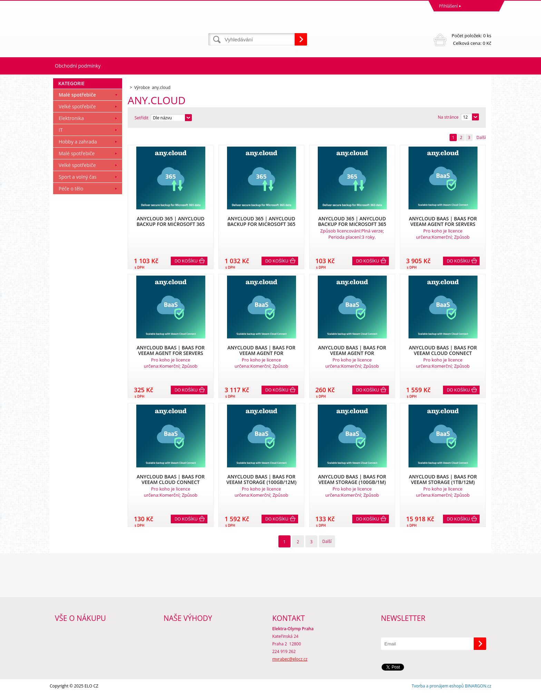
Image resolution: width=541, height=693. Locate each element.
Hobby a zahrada (78, 141)
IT (61, 130)
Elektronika (71, 118)
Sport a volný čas (78, 177)
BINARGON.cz (478, 686)
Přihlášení (448, 6)
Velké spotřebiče (77, 106)
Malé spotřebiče (77, 94)
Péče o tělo (71, 188)
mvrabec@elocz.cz (289, 659)
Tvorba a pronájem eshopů (438, 686)
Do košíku (186, 261)
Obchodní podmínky (78, 65)
